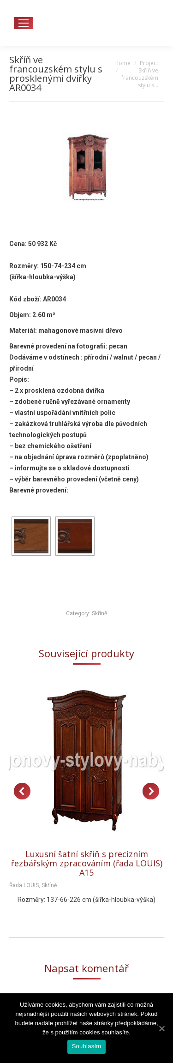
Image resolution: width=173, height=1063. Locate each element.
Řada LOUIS (24, 885)
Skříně (99, 613)
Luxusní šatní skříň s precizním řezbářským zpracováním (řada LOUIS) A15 (86, 863)
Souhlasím (86, 1046)
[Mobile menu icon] (23, 23)
